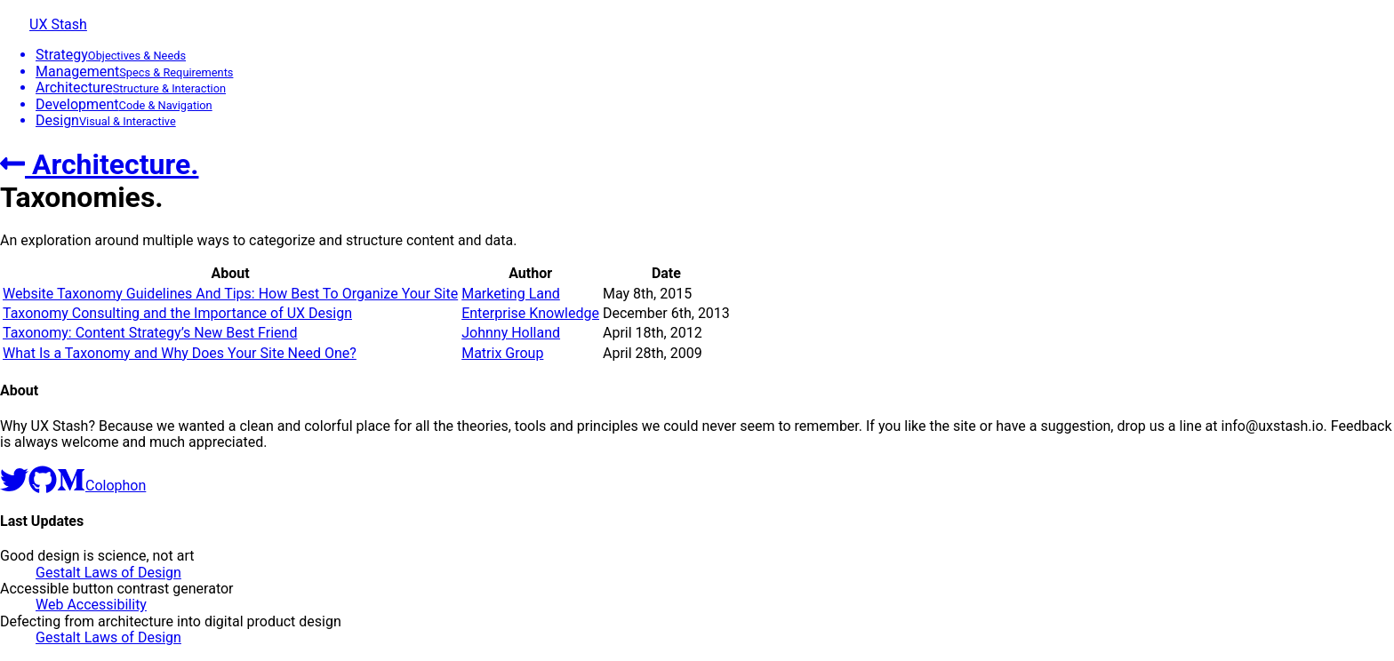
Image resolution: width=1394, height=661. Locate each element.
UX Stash (58, 24)
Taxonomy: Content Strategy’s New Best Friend (150, 332)
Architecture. (99, 164)
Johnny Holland (510, 332)
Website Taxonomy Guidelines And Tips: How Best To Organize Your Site (230, 293)
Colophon (115, 485)
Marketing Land (510, 293)
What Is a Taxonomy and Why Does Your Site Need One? (180, 353)
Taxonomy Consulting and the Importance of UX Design (177, 313)
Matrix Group (502, 353)
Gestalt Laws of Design (108, 572)
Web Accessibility (91, 604)
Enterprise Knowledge (530, 313)
